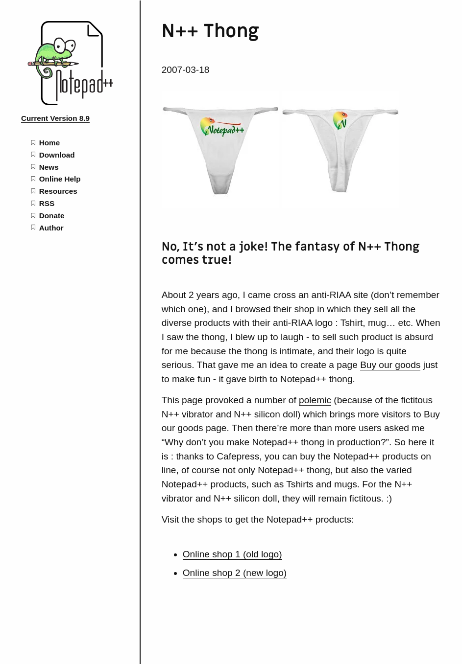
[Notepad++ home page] (70, 102)
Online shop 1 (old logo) (232, 554)
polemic (315, 400)
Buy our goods (390, 365)
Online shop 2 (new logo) (235, 573)
